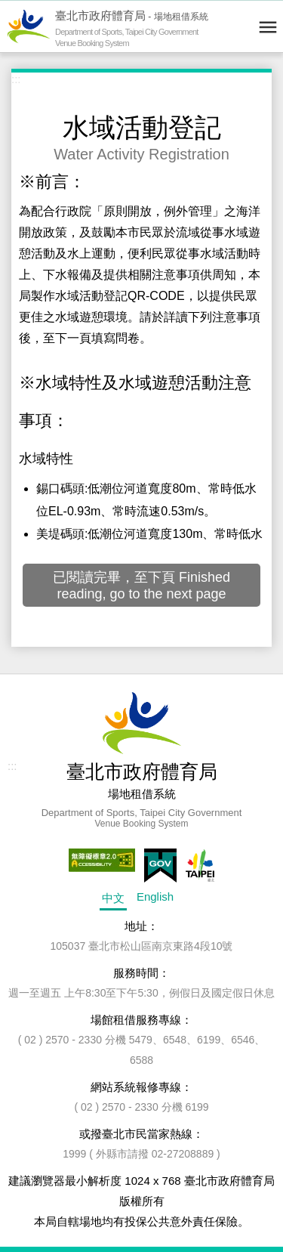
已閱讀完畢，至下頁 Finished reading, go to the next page (141, 585)
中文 (113, 898)
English (155, 896)
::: (16, 79)
